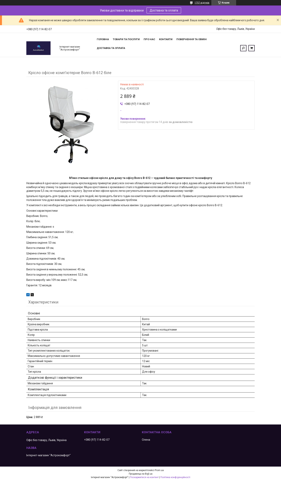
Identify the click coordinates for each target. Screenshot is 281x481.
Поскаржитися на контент (144, 477)
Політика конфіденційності (175, 477)
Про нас (149, 39)
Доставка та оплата (164, 10)
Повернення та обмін (191, 39)
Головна (103, 39)
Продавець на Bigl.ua (140, 473)
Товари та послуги (126, 39)
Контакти (166, 39)
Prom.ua (159, 470)
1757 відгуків (202, 2)
